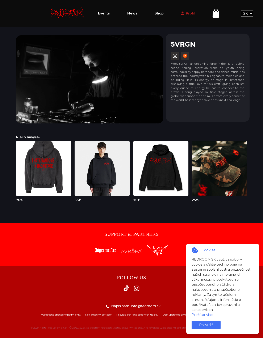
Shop (159, 13)
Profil (188, 13)
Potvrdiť (206, 325)
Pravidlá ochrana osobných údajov (137, 314)
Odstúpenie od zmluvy (176, 314)
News (132, 13)
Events (104, 13)
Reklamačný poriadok (98, 314)
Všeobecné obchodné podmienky (61, 314)
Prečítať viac (202, 315)
